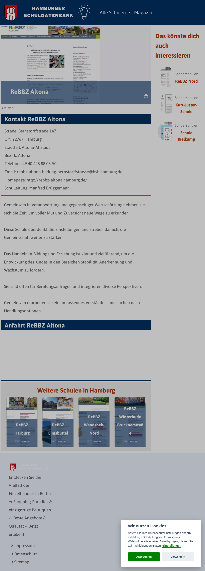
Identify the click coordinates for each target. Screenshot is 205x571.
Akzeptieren (144, 556)
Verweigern (178, 556)
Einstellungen (171, 545)
